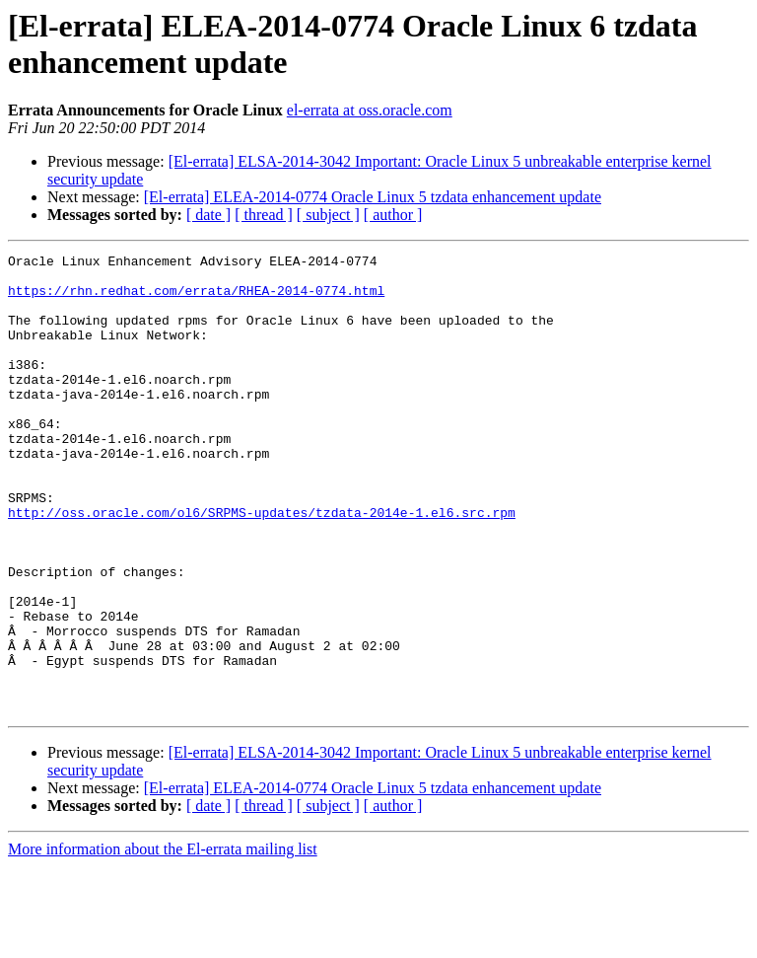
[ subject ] (328, 214)
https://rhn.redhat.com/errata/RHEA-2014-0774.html (196, 299)
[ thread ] (264, 214)
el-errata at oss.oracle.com (369, 110)
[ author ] (393, 214)
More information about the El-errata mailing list (162, 940)
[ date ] (208, 214)
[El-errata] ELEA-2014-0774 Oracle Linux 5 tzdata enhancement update (372, 196)
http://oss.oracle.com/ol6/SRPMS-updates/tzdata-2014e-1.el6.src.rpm (262, 565)
